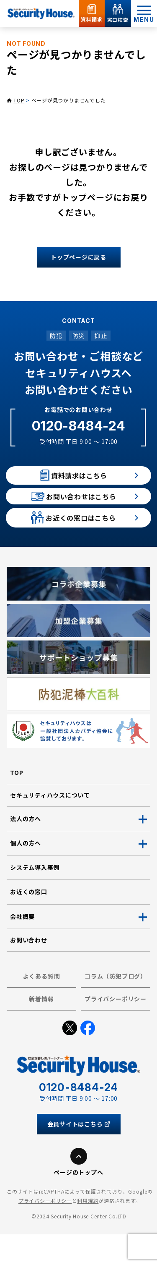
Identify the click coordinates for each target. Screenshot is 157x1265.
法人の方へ (25, 849)
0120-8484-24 (78, 425)
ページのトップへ (78, 1203)
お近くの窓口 (28, 923)
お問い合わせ (28, 970)
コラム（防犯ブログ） (116, 1007)
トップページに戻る (78, 257)
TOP (18, 100)
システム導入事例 (34, 898)
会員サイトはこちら (78, 1154)
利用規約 (87, 1231)
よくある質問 (41, 1007)
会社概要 (22, 947)
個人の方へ (25, 873)
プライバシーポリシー (116, 1029)
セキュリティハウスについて (50, 825)
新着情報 (41, 1029)
